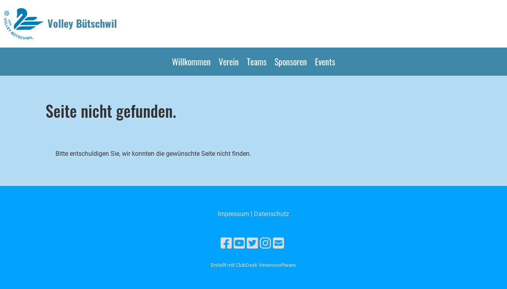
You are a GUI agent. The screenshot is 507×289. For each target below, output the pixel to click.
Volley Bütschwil (82, 23)
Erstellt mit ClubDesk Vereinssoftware (253, 265)
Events (325, 61)
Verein (229, 61)
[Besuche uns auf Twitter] (252, 243)
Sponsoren (290, 61)
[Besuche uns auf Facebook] (226, 243)
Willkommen (191, 61)
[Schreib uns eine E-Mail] (278, 243)
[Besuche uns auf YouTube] (239, 243)
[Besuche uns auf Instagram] (265, 243)
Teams (257, 61)
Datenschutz (271, 214)
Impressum (233, 214)
